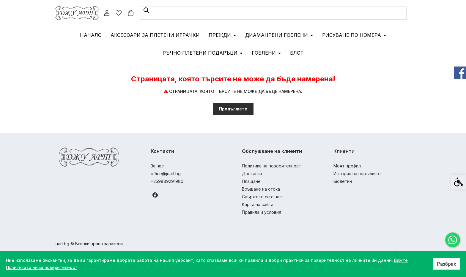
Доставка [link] (252, 173)
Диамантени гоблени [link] (279, 35)
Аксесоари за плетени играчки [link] (155, 35)
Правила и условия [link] (261, 212)
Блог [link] (296, 53)
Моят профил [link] (347, 165)
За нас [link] (157, 165)
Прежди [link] (222, 35)
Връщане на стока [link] (261, 188)
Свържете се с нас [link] (262, 196)
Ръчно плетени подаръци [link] (203, 53)
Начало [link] (91, 35)
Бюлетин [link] (342, 181)
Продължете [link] (233, 108)
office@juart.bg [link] (166, 173)
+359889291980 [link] (167, 181)
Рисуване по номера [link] (354, 35)
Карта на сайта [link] (257, 204)
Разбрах (446, 264)
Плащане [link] (251, 181)
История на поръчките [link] (357, 173)
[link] (452, 239)
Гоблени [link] (266, 53)
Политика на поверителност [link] (271, 165)
